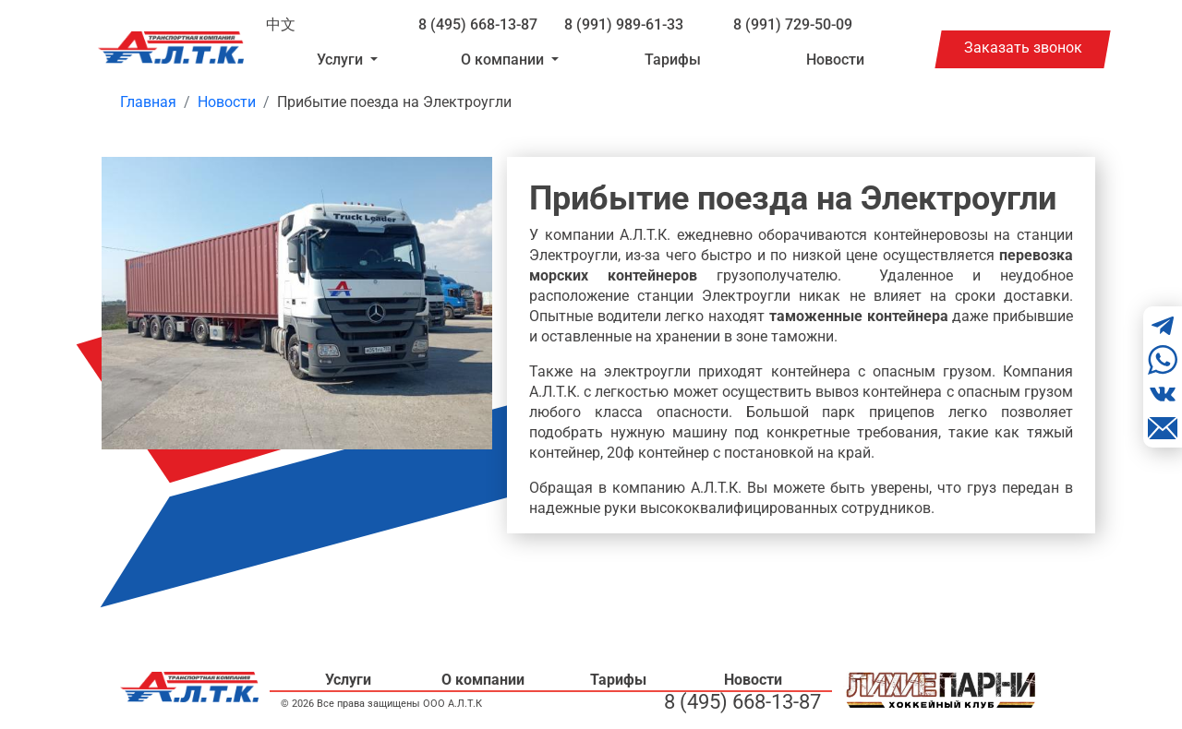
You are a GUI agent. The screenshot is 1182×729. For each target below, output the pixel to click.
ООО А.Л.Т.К (452, 704)
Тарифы (673, 59)
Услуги (348, 679)
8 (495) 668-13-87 (477, 24)
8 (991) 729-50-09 (792, 24)
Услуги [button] (342, 59)
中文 (281, 24)
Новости (835, 59)
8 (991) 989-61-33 (623, 24)
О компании (483, 679)
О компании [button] (504, 59)
